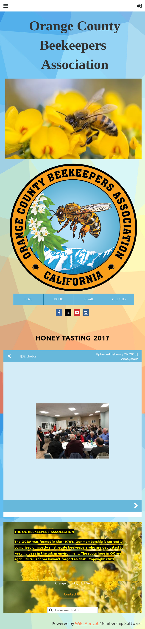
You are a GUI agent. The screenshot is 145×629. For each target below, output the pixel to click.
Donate (89, 299)
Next (136, 506)
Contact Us (72, 594)
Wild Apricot (87, 623)
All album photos (9, 356)
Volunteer (119, 299)
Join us (58, 299)
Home (28, 299)
